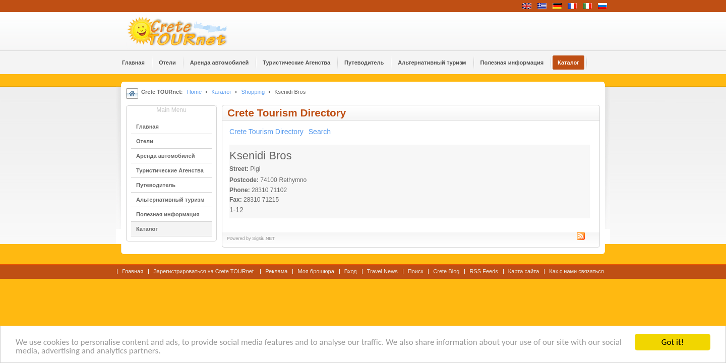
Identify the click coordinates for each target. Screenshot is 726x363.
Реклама (276, 271)
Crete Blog (446, 271)
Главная (132, 271)
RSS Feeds (483, 271)
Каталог (221, 92)
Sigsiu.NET (263, 238)
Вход (350, 271)
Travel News (382, 271)
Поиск (416, 271)
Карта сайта (523, 271)
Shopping (253, 92)
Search (320, 132)
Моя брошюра (315, 271)
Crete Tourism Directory (266, 132)
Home (194, 92)
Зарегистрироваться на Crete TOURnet (204, 271)
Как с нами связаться (576, 271)
